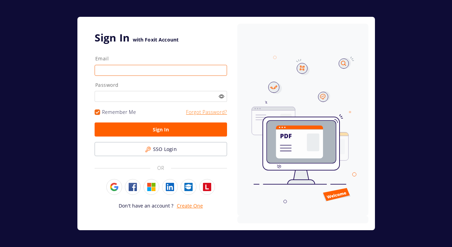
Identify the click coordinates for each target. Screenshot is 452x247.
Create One (190, 205)
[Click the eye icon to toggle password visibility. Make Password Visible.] (221, 96)
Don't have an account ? (146, 205)
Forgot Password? (206, 112)
